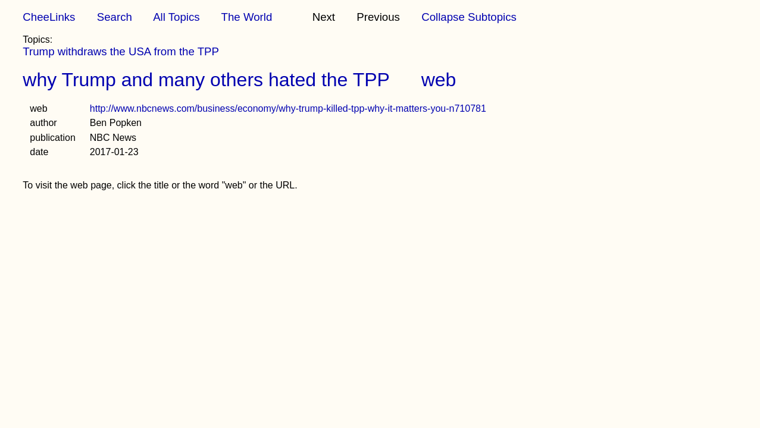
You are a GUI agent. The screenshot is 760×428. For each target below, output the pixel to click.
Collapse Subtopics (469, 17)
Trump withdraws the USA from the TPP (121, 51)
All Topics (176, 17)
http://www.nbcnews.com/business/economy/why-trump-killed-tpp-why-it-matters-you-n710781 (288, 108)
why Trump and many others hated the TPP (206, 79)
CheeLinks (49, 17)
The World (247, 17)
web (438, 79)
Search (114, 17)
